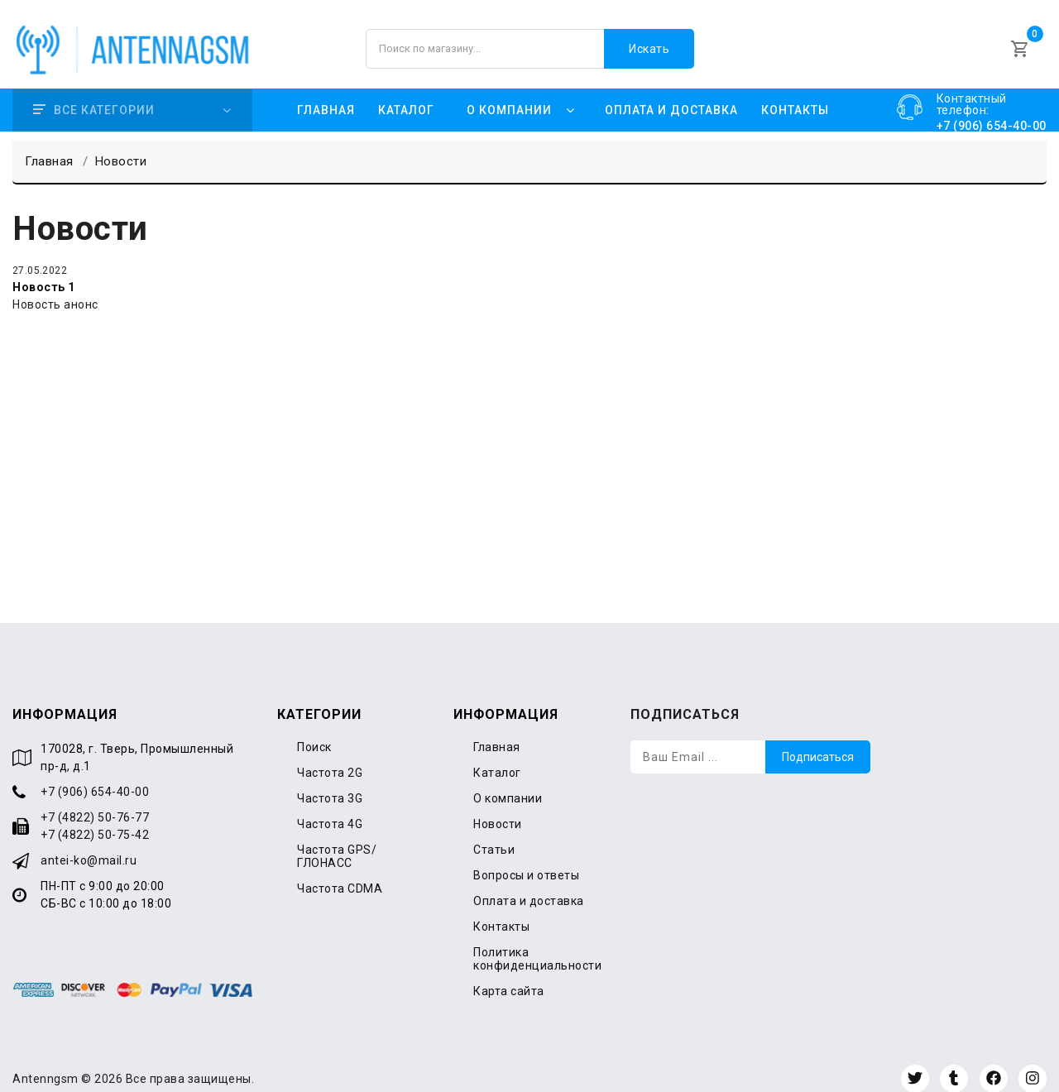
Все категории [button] (94, 92)
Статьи (494, 832)
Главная (326, 92)
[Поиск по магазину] (530, 40)
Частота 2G (329, 755)
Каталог (406, 92)
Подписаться (818, 739)
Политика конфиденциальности (537, 941)
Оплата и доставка (671, 92)
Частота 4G (329, 806)
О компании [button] (509, 92)
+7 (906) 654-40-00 (95, 774)
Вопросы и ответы (526, 857)
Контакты (795, 92)
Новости (497, 806)
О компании (507, 781)
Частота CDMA (339, 871)
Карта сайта (508, 973)
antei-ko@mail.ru (89, 843)
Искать (649, 39)
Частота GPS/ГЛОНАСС (336, 839)
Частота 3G (329, 781)
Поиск (314, 729)
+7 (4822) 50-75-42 (95, 817)
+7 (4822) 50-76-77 (95, 800)
